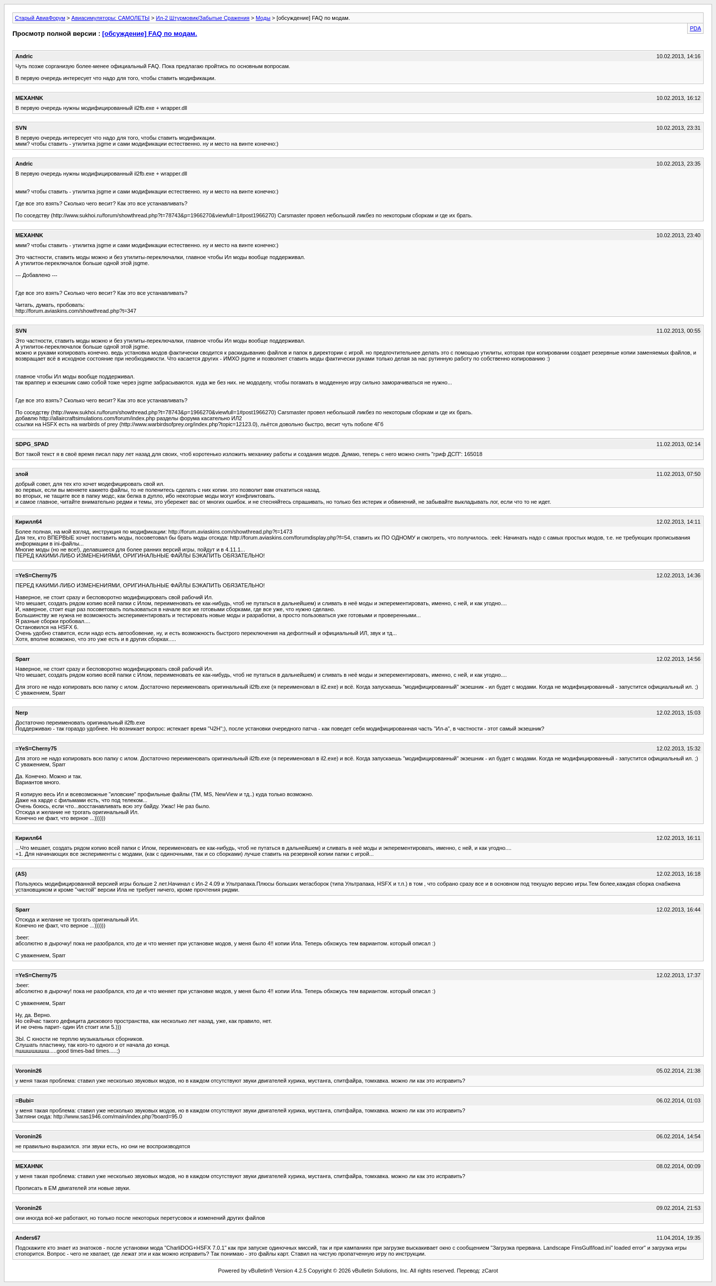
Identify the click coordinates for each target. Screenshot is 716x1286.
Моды (263, 18)
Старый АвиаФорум (40, 18)
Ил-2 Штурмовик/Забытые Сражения (202, 18)
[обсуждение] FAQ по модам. (149, 33)
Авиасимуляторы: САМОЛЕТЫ (111, 18)
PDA (695, 28)
